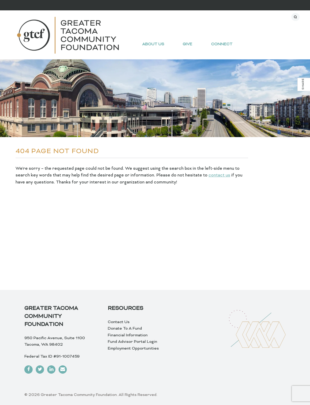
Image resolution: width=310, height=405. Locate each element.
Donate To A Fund (125, 328)
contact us (219, 175)
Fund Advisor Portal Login (132, 341)
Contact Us (118, 322)
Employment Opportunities (133, 348)
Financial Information (128, 335)
